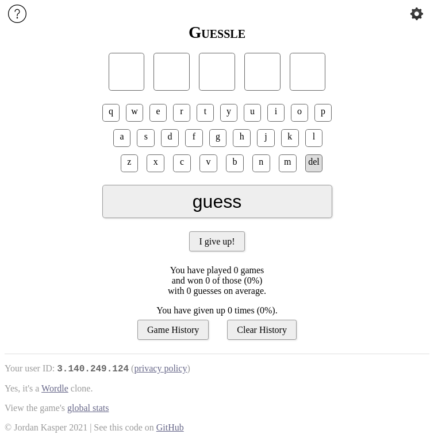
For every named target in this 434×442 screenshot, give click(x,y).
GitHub (170, 427)
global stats (88, 408)
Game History (173, 330)
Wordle (54, 388)
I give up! (217, 241)
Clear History (262, 330)
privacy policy (160, 368)
